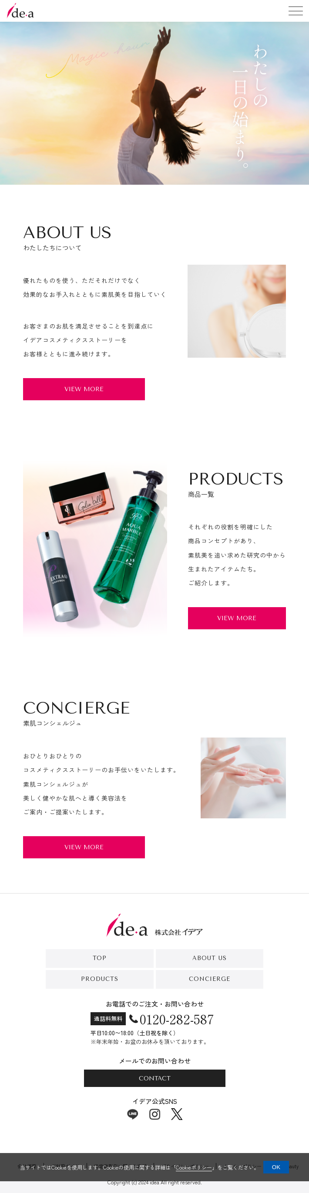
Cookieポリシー (194, 1167)
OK (276, 1167)
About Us (209, 958)
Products (99, 979)
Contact (155, 1078)
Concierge (209, 979)
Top (100, 958)
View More (84, 389)
